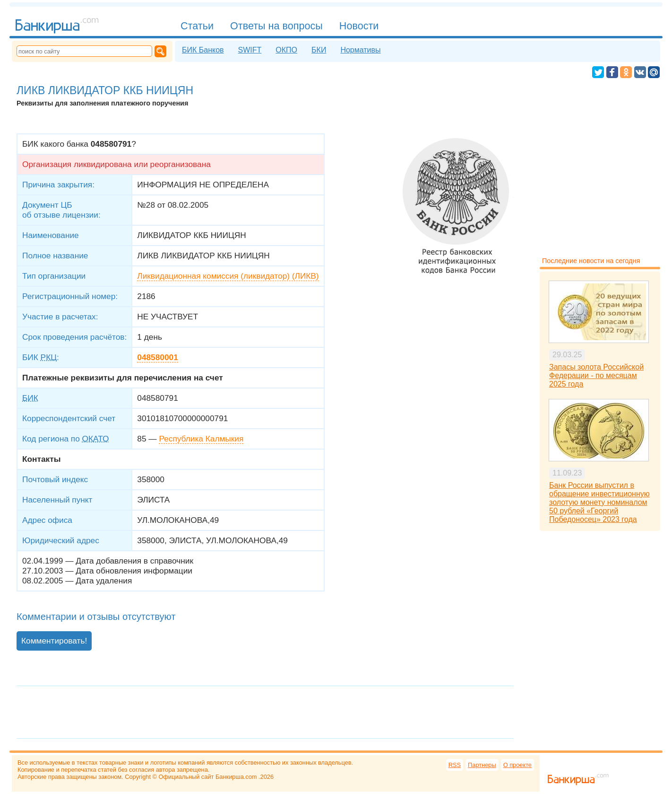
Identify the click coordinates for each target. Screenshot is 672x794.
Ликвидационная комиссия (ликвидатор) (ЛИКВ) (228, 276)
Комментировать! (54, 640)
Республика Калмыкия (201, 438)
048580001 (157, 357)
